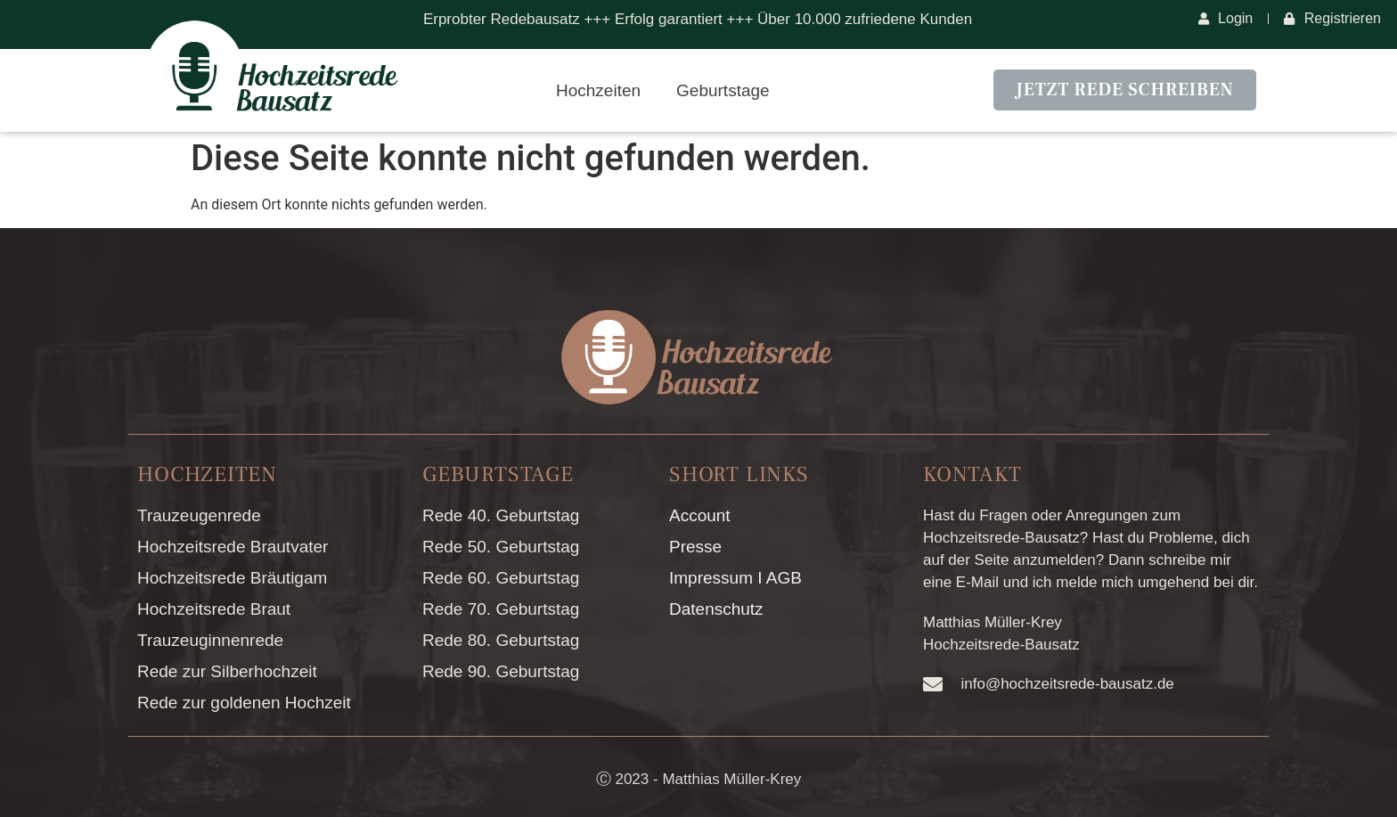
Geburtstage (723, 90)
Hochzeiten (598, 90)
